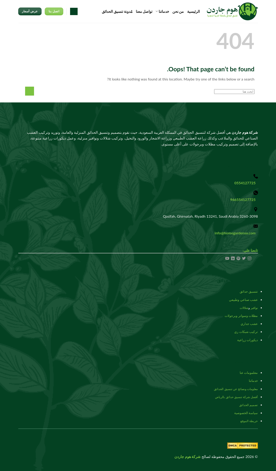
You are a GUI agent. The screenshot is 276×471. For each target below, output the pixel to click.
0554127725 (245, 183)
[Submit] (29, 91)
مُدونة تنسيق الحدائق (117, 11)
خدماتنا (162, 11)
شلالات (244, 308)
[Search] (74, 11)
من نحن (178, 11)
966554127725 (242, 199)
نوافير (254, 308)
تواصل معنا (144, 11)
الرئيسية (193, 11)
